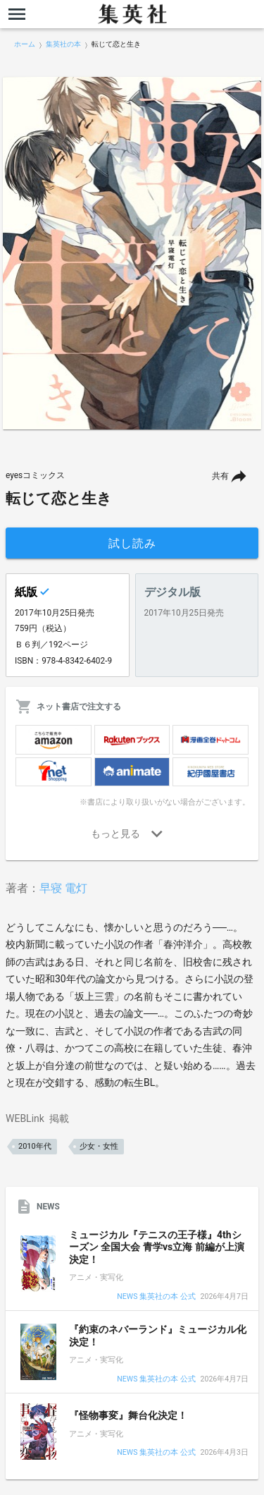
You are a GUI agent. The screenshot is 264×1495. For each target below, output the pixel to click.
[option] (132, 253)
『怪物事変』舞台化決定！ (128, 1415)
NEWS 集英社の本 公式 (156, 1297)
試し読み (132, 543)
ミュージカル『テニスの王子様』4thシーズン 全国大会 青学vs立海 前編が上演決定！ (156, 1247)
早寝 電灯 (63, 888)
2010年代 (34, 1146)
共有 (220, 476)
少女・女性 (99, 1146)
